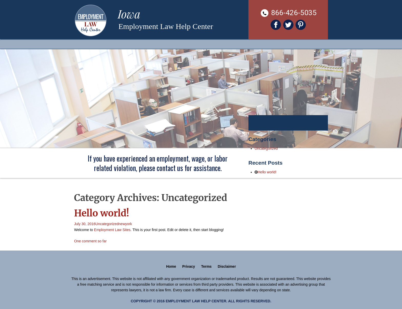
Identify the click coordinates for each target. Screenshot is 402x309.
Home (171, 266)
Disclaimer (227, 266)
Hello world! (101, 213)
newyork (125, 224)
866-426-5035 (289, 12)
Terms (206, 266)
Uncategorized (106, 224)
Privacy (188, 266)
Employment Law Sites (112, 230)
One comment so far (90, 241)
